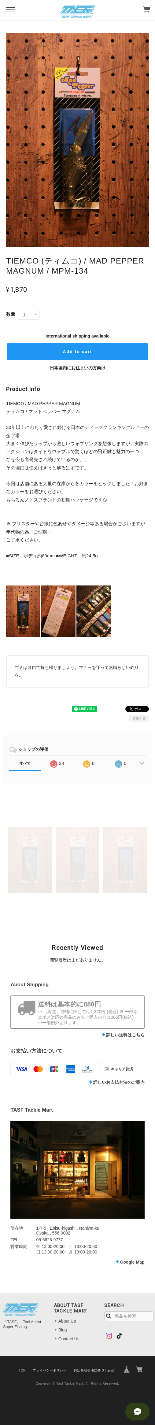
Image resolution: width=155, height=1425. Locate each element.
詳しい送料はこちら (125, 1034)
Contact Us (68, 1338)
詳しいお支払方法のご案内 (119, 1082)
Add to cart (77, 351)
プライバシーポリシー (49, 1370)
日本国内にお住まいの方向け (77, 367)
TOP (22, 1370)
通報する (139, 718)
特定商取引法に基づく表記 (94, 1370)
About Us (67, 1321)
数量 (10, 314)
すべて (25, 763)
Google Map (132, 1262)
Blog (62, 1329)
